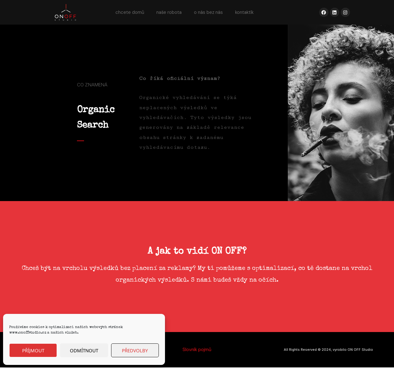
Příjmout (33, 350)
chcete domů (129, 12)
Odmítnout (84, 350)
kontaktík (244, 12)
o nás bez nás (208, 12)
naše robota (169, 12)
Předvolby (135, 350)
